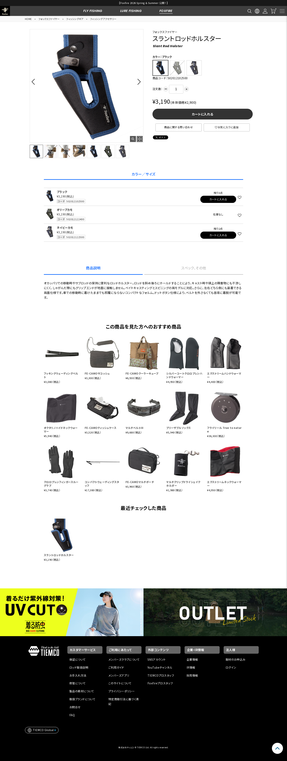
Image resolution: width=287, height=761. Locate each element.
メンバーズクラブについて (124, 659)
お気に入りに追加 (227, 127)
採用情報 (192, 675)
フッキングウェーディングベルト (61, 375)
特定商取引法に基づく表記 (123, 701)
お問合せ (75, 707)
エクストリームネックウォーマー (224, 483)
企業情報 (192, 659)
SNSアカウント (156, 659)
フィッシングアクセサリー (103, 19)
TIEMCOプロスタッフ (160, 675)
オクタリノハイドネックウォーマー (61, 429)
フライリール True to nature (224, 429)
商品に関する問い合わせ (178, 127)
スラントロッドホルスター (59, 555)
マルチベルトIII (135, 428)
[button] (34, 81)
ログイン (231, 667)
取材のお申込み (235, 659)
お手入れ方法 (77, 675)
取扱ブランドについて (82, 699)
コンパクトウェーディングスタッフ (102, 483)
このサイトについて (120, 683)
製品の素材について (81, 691)
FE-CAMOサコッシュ (97, 373)
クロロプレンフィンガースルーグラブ (61, 483)
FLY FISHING (92, 11)
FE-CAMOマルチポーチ (140, 482)
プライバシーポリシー (121, 691)
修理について (77, 683)
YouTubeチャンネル (159, 667)
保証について (77, 659)
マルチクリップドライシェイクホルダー (183, 483)
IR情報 (191, 667)
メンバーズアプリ (118, 675)
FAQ (72, 715)
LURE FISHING (131, 11)
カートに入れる (202, 114)
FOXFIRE (166, 11)
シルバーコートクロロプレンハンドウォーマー (184, 375)
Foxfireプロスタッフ (160, 683)
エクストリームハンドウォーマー (224, 375)
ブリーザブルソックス (178, 428)
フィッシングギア (74, 19)
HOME (28, 19)
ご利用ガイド (116, 667)
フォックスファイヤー (49, 19)
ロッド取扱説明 (78, 667)
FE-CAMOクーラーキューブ (142, 373)
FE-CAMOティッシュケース (100, 428)
